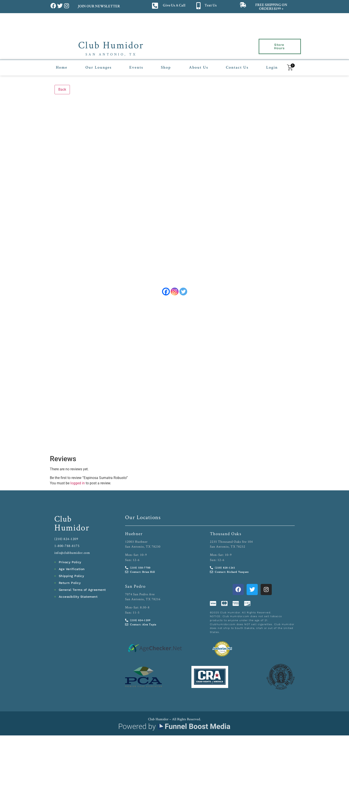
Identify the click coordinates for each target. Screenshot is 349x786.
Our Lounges (98, 65)
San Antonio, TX (111, 54)
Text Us (211, 6)
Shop (166, 65)
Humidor (71, 528)
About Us (198, 65)
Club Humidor (111, 44)
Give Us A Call (174, 6)
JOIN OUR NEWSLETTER (98, 6)
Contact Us (237, 65)
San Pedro (135, 587)
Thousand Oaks (225, 534)
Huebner (134, 534)
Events (136, 65)
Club (63, 519)
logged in (77, 484)
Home (61, 65)
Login (272, 65)
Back (62, 87)
